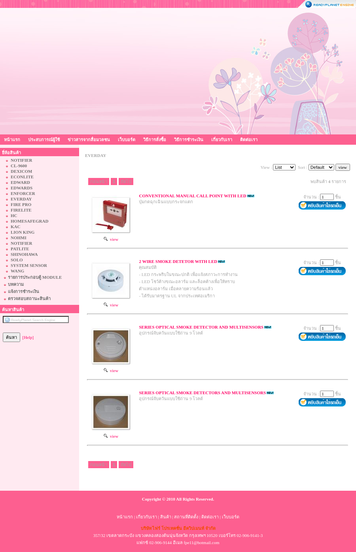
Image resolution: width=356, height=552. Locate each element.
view (111, 239)
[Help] (28, 337)
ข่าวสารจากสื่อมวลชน (89, 139)
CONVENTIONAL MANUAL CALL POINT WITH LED (192, 195)
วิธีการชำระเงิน (188, 139)
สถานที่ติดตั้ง (186, 516)
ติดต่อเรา (249, 139)
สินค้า (165, 516)
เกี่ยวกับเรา (221, 139)
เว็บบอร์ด (126, 139)
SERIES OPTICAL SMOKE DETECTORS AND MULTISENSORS (202, 392)
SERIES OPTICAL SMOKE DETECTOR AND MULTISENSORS (201, 327)
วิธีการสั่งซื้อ (154, 139)
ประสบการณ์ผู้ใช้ (44, 139)
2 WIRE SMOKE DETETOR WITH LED (178, 261)
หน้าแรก (12, 139)
